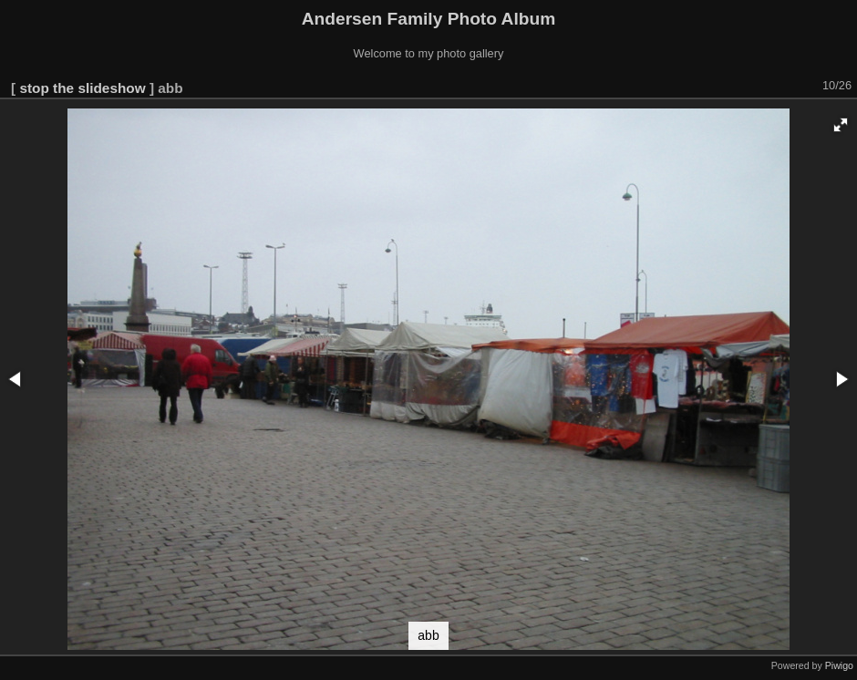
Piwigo (839, 665)
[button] (840, 124)
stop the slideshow (82, 88)
